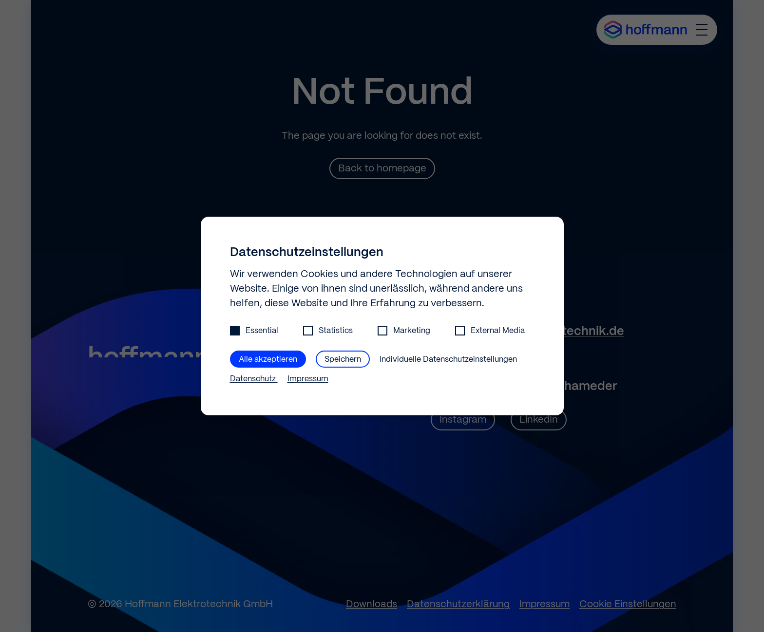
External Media (490, 331)
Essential (254, 331)
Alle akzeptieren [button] (268, 359)
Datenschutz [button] (254, 379)
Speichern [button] (343, 359)
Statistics (328, 331)
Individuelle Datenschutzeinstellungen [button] (448, 359)
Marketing (404, 331)
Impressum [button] (307, 379)
